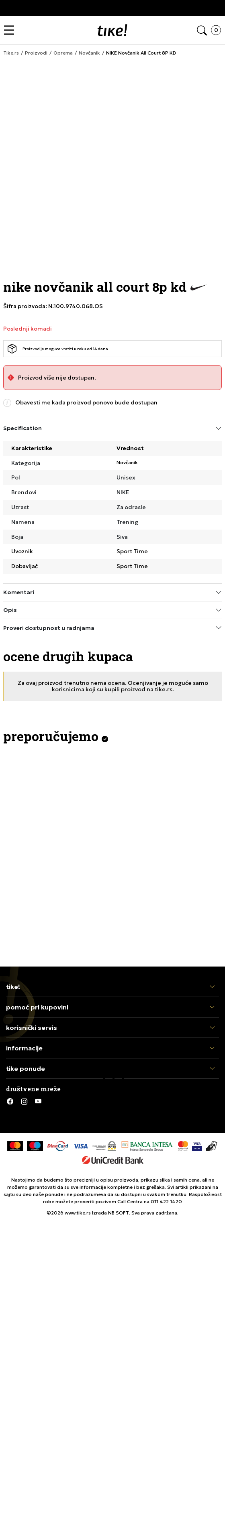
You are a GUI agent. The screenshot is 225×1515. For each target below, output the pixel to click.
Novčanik (89, 53)
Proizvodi (36, 53)
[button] (11, 30)
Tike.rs (11, 53)
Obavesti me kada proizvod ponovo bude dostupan (86, 402)
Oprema (63, 53)
